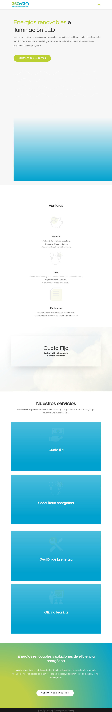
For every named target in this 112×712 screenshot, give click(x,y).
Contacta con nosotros (32, 58)
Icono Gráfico (68, 711)
